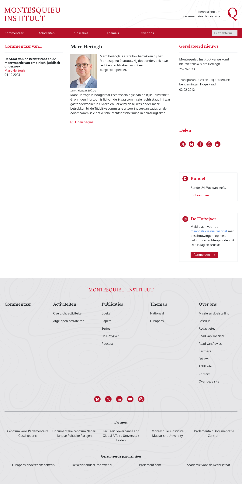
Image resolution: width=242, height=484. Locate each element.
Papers (107, 321)
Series (106, 328)
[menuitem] (16, 33)
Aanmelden (204, 254)
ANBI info (205, 366)
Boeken (107, 313)
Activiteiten (64, 304)
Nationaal (157, 313)
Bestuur (204, 321)
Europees (157, 321)
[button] (99, 399)
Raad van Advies (210, 344)
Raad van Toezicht (211, 336)
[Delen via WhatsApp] (209, 144)
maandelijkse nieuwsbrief (209, 231)
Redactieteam (208, 328)
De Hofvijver (110, 336)
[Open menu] (59, 33)
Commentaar (18, 304)
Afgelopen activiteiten (68, 321)
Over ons (208, 304)
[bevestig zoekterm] (215, 33)
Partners (205, 351)
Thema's (158, 304)
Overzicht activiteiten (68, 313)
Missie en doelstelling (214, 313)
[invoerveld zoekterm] (224, 33)
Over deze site (209, 381)
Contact (204, 374)
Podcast (107, 344)
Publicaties (112, 304)
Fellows (204, 359)
